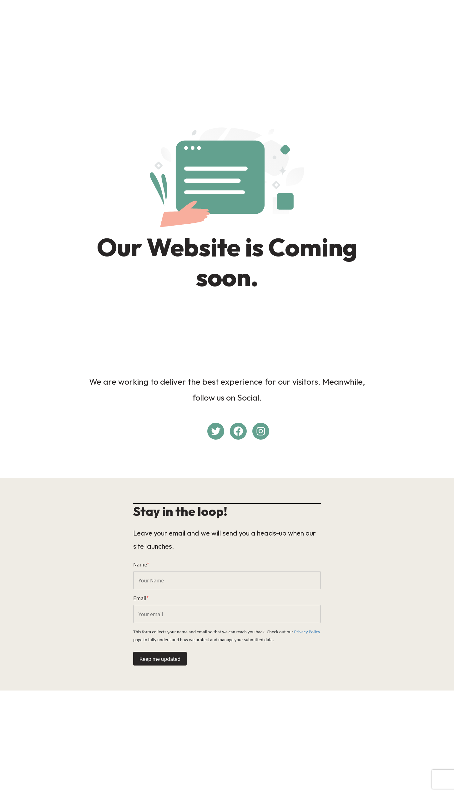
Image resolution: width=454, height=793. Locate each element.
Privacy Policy (307, 632)
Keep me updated (159, 658)
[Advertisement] (227, 48)
